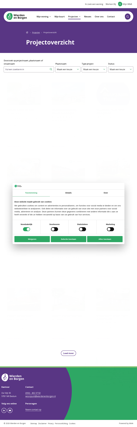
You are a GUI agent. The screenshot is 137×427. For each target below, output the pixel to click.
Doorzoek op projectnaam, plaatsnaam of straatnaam (23, 62)
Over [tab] (106, 193)
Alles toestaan (105, 239)
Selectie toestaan (68, 239)
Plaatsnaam (61, 63)
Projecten (36, 32)
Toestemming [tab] (31, 193)
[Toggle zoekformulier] (128, 16)
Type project (87, 63)
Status (111, 63)
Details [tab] (68, 193)
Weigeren (32, 239)
